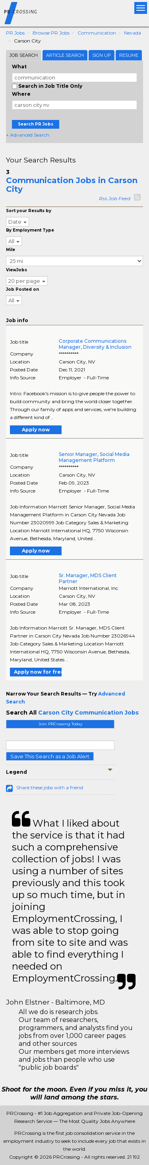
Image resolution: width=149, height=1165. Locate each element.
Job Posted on (22, 289)
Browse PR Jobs (51, 33)
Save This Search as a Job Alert (49, 756)
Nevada (132, 33)
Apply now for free (38, 672)
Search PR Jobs (35, 124)
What (19, 67)
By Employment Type (30, 230)
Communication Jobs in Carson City (71, 185)
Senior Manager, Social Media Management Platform (94, 457)
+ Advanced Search (27, 135)
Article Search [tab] (65, 55)
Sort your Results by (28, 210)
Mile (10, 249)
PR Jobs (15, 33)
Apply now (36, 430)
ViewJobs (16, 269)
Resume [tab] (128, 55)
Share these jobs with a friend (49, 787)
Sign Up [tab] (101, 55)
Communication (96, 33)
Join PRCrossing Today (60, 723)
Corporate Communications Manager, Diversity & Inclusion (95, 344)
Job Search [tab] (24, 55)
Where (21, 94)
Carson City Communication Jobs (88, 712)
